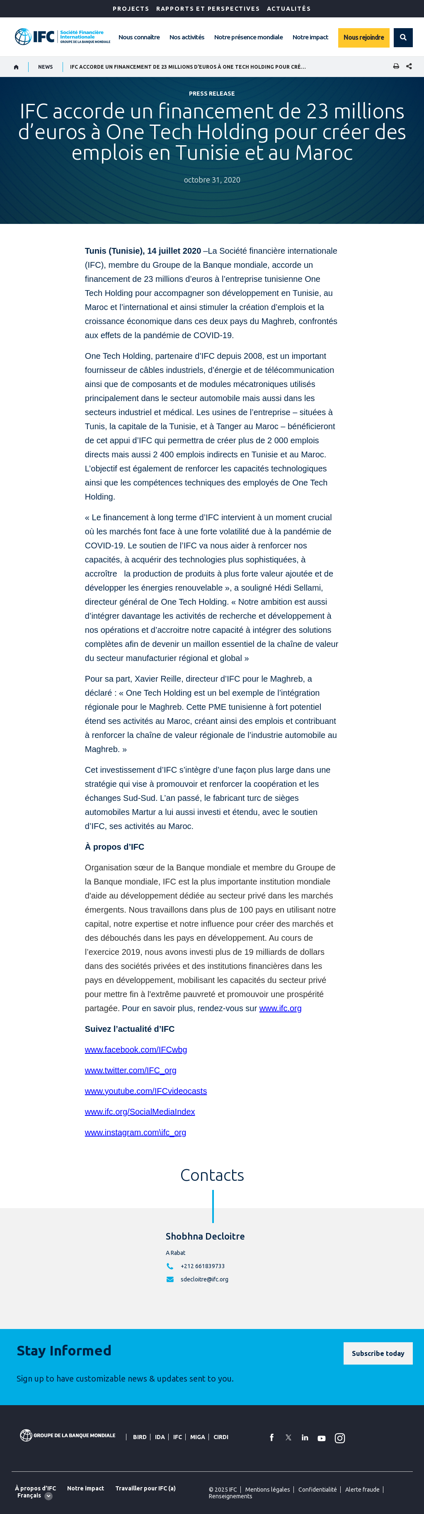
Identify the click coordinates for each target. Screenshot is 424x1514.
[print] (394, 67)
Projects (131, 8)
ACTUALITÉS (289, 8)
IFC (177, 1437)
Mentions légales (267, 1489)
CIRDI (220, 1437)
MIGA (197, 1437)
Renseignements (230, 1496)
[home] (16, 67)
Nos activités (187, 37)
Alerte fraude (362, 1489)
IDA (160, 1437)
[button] (403, 37)
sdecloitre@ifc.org (204, 1279)
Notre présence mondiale (248, 37)
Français (29, 1495)
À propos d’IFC (35, 1488)
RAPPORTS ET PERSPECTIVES (208, 8)
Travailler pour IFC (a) (145, 1488)
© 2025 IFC (223, 1489)
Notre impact (310, 37)
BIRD (140, 1437)
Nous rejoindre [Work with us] (364, 37)
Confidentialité (317, 1489)
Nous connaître (139, 37)
